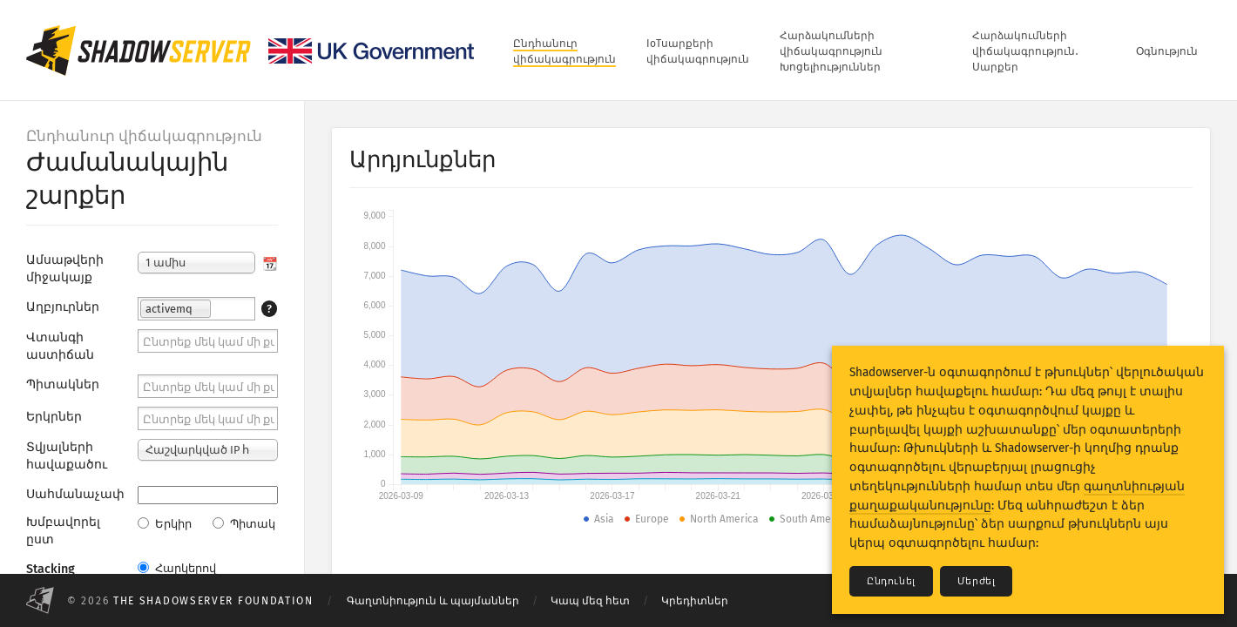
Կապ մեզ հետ (590, 601)
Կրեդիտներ (694, 601)
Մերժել (976, 581)
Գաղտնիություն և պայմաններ (433, 601)
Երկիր (165, 523)
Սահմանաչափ (75, 494)
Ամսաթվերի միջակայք (65, 269)
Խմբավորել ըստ (63, 531)
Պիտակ (244, 523)
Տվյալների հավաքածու (66, 456)
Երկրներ (54, 416)
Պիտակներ (62, 384)
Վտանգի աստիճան (60, 346)
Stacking (50, 569)
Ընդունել (891, 581)
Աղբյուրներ (62, 307)
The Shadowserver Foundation (213, 601)
